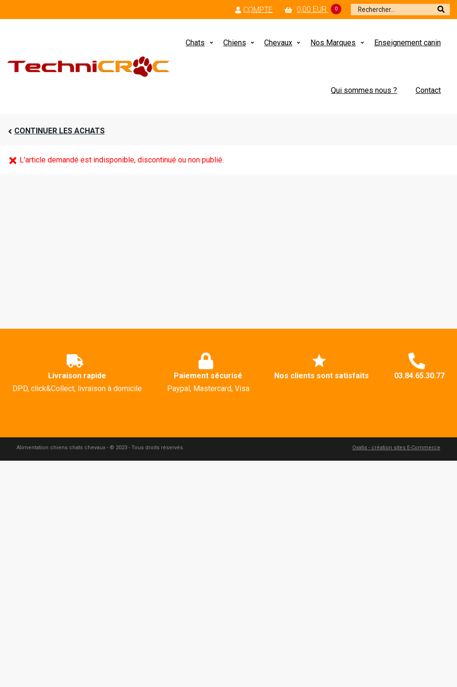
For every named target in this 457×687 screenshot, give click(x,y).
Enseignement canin (407, 42)
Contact (428, 90)
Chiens (234, 42)
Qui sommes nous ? (364, 90)
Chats (195, 42)
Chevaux (278, 42)
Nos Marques (333, 42)
